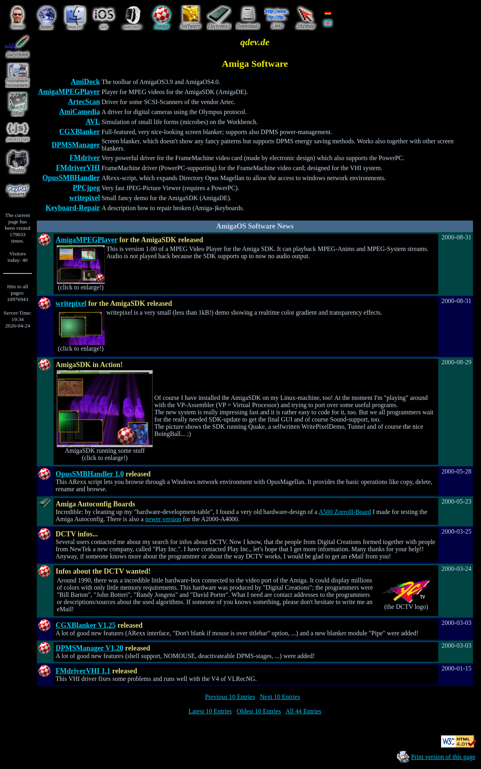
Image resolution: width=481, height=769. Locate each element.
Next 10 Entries (280, 696)
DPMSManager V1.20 (89, 648)
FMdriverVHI (78, 168)
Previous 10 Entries (230, 696)
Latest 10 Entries (210, 711)
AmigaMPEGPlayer (69, 92)
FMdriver (85, 158)
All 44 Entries (303, 711)
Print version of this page (443, 756)
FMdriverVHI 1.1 (83, 671)
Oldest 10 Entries (259, 711)
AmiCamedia (79, 112)
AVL (93, 122)
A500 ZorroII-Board (345, 511)
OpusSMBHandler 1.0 (90, 474)
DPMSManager (76, 145)
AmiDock (85, 82)
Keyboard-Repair (73, 208)
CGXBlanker (79, 132)
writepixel (84, 198)
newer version (163, 519)
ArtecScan (84, 102)
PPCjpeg (86, 188)
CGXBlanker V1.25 (86, 625)
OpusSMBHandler (71, 178)
